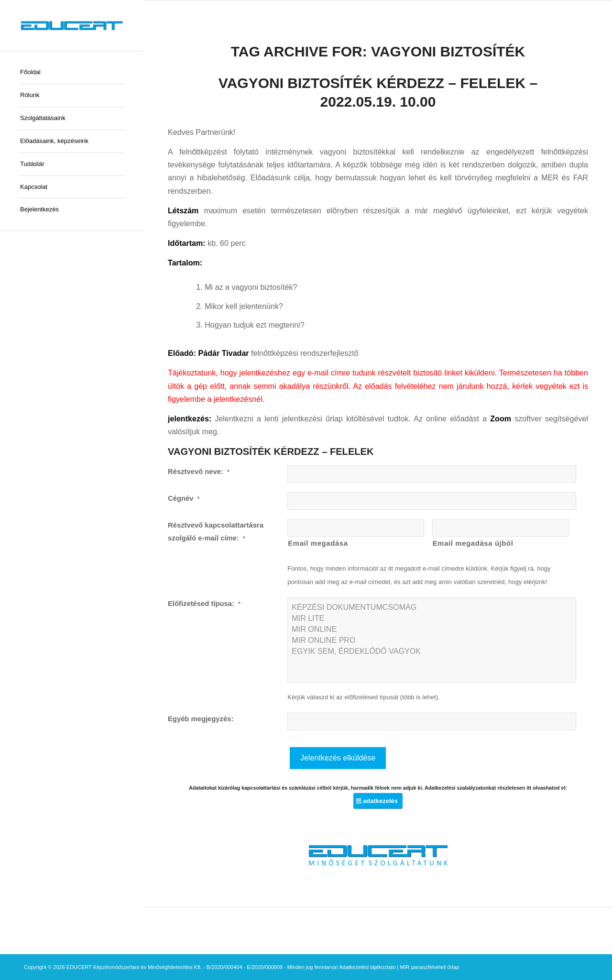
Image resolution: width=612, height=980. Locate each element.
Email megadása (318, 543)
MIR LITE (432, 618)
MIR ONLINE (432, 629)
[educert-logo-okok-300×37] (71, 25)
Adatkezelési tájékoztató (367, 967)
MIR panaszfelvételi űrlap (429, 967)
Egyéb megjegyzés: (200, 719)
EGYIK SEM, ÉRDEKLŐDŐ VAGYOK (432, 651)
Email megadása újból (473, 543)
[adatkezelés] (378, 801)
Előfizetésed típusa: (204, 603)
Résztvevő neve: (199, 471)
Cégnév (184, 498)
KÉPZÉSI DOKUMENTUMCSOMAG (432, 607)
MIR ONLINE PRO (432, 640)
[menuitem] (72, 72)
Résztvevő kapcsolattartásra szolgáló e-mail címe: (215, 531)
